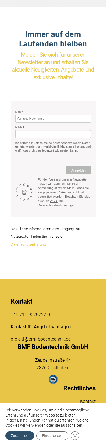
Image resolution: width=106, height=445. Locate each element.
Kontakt (88, 401)
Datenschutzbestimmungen (57, 205)
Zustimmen (20, 436)
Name (19, 112)
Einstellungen (28, 420)
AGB (54, 201)
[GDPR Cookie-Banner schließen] (75, 435)
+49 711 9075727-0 (30, 314)
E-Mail (19, 127)
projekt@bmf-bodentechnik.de (41, 339)
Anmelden (78, 170)
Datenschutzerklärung (28, 244)
